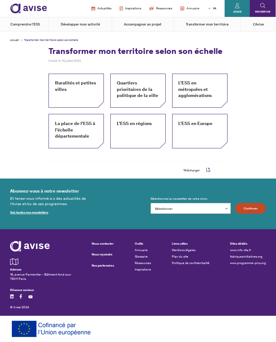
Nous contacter (103, 243)
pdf (208, 170)
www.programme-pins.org (248, 263)
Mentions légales (184, 250)
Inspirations (130, 8)
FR (214, 8)
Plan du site (180, 256)
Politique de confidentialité (191, 263)
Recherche (262, 11)
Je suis (237, 11)
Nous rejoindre (102, 254)
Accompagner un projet (142, 24)
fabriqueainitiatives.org (246, 256)
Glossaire (141, 256)
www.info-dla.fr (240, 250)
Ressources (161, 8)
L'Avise (258, 24)
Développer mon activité (80, 24)
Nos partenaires (103, 265)
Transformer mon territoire (207, 24)
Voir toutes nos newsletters (29, 212)
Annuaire (189, 8)
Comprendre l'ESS (25, 24)
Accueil (14, 40)
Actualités (101, 8)
